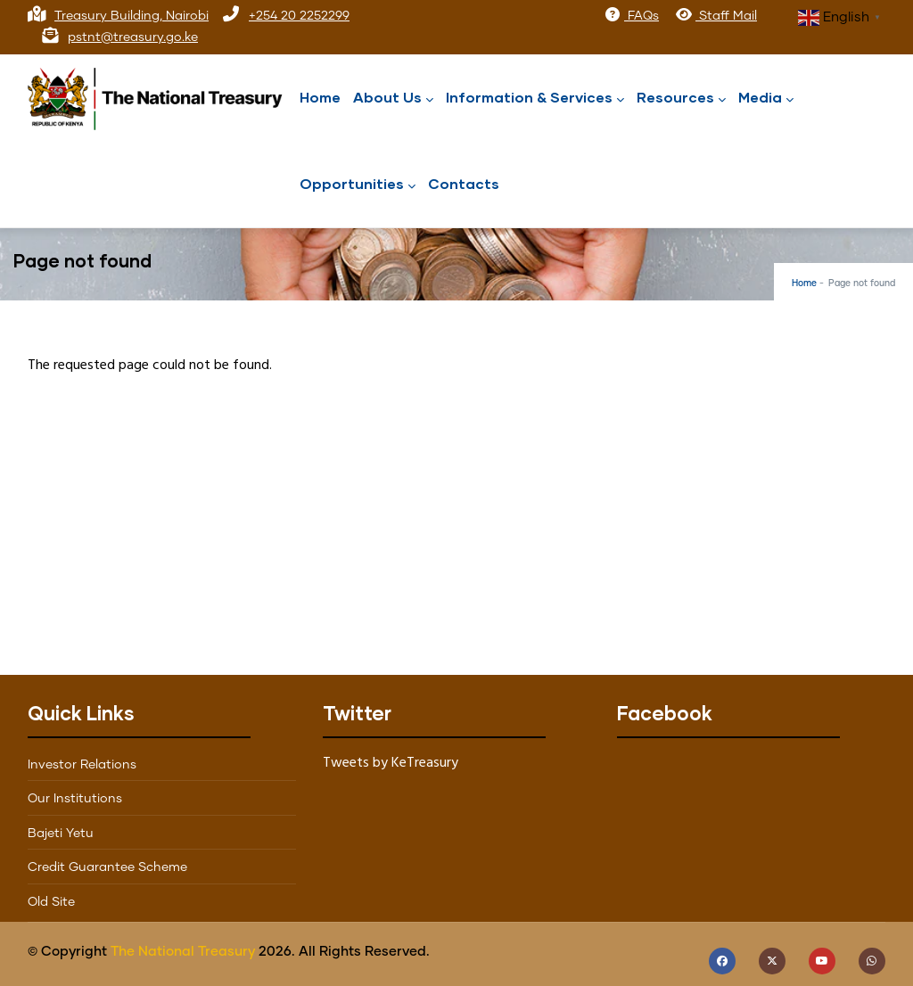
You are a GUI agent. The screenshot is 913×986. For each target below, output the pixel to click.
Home (320, 96)
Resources (681, 98)
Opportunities (357, 185)
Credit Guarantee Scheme (107, 867)
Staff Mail (716, 16)
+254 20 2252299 (299, 16)
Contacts (463, 183)
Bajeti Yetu (61, 833)
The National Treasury (183, 951)
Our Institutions (75, 799)
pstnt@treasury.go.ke (133, 37)
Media (766, 98)
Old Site (51, 902)
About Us (393, 98)
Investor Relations (82, 765)
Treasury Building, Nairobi (131, 16)
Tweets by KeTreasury (390, 763)
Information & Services (535, 98)
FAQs (631, 16)
